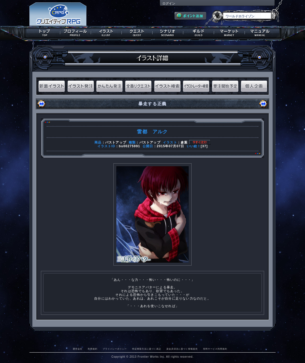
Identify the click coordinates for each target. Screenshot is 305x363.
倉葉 (184, 142)
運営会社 (77, 348)
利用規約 (92, 348)
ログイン (168, 3)
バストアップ (115, 142)
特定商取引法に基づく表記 (146, 348)
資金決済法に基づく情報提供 (182, 348)
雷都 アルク (152, 131)
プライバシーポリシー (115, 348)
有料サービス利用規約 (215, 348)
